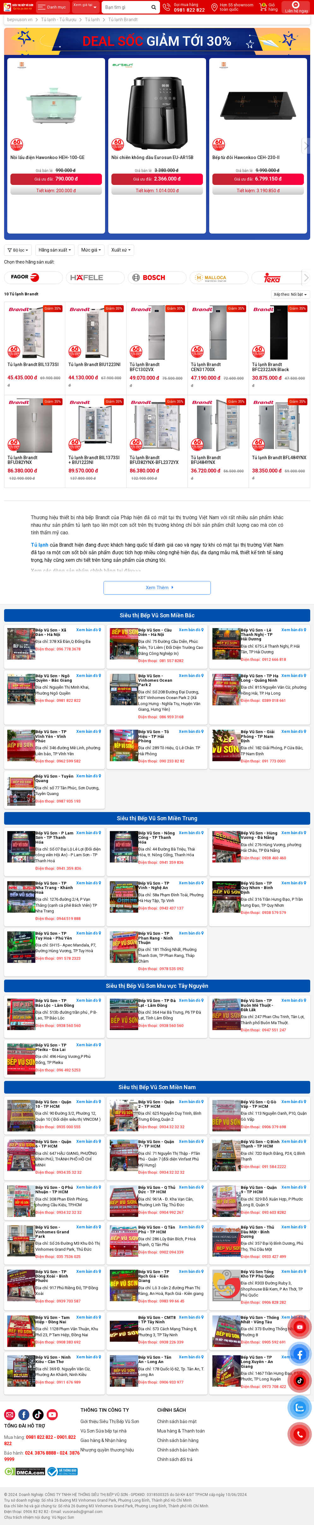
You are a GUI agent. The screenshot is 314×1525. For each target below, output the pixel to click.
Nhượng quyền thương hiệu (107, 1449)
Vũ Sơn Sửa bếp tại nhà (103, 1430)
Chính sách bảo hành (177, 1449)
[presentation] (306, 146)
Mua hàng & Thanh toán (181, 1430)
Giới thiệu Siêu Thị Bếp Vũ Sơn (109, 1421)
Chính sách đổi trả (175, 1459)
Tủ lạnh (40, 545)
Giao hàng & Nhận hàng (103, 1440)
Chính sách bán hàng (177, 1440)
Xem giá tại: (86, 7)
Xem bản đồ (88, 630)
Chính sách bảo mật (177, 1421)
